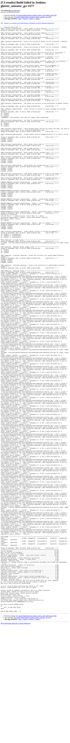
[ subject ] (31, 19)
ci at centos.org (15, 10)
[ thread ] (25, 19)
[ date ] (20, 19)
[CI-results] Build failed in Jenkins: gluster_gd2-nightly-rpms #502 (36, 15)
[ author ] (37, 19)
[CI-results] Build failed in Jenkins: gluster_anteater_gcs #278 (32, 17)
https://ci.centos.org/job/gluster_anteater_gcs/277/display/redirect (29, 23)
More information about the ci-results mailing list (15, 741)
